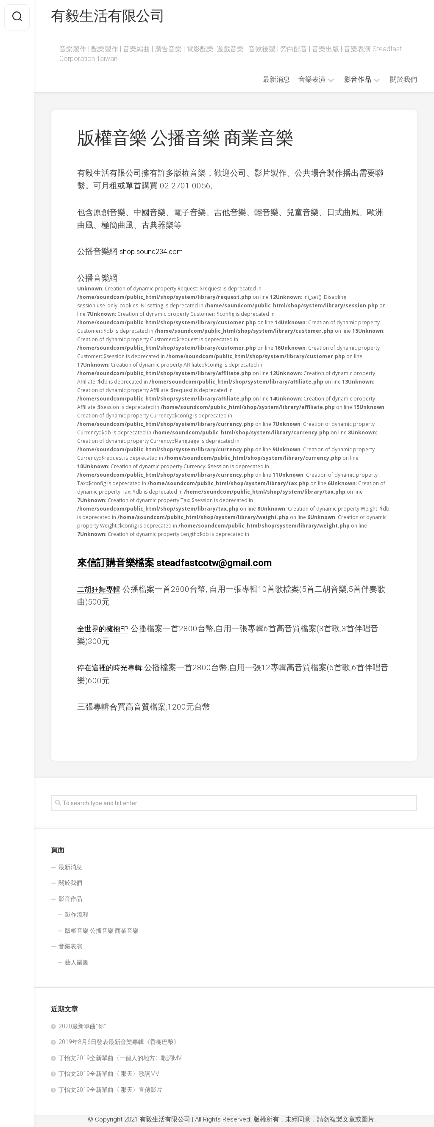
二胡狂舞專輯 (101, 592)
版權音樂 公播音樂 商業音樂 (102, 933)
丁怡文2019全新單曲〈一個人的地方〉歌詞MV (120, 1060)
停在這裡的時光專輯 (113, 670)
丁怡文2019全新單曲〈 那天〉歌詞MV (108, 1076)
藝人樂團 (77, 964)
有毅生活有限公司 (111, 17)
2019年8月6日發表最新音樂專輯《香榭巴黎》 (119, 1044)
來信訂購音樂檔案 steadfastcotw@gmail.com (179, 565)
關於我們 (403, 82)
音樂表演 (312, 82)
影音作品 (357, 82)
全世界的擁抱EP (106, 630)
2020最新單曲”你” (82, 1028)
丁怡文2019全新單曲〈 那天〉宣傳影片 (110, 1092)
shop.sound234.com (156, 254)
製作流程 (77, 917)
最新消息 (276, 82)
